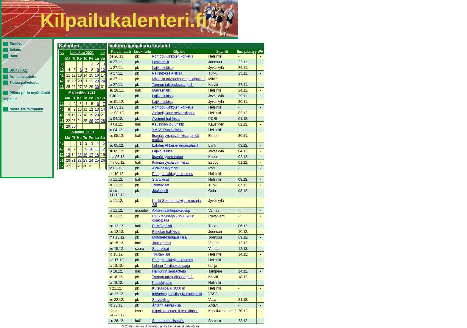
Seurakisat (160, 249)
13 (97, 109)
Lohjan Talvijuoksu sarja (171, 266)
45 (61, 109)
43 (61, 87)
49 (61, 149)
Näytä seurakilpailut (26, 109)
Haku (14, 56)
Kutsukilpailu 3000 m (168, 288)
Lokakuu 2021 (82, 53)
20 (97, 115)
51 (61, 160)
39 (61, 64)
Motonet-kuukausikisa (169, 237)
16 (97, 75)
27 (97, 121)
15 (80, 155)
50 (61, 155)
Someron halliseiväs (168, 321)
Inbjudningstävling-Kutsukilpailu (177, 294)
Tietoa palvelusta (24, 83)
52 (61, 166)
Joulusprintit (161, 243)
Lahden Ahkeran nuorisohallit (175, 145)
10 (103, 70)
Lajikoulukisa (162, 68)
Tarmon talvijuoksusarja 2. (173, 277)
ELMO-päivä (162, 226)
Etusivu (16, 44)
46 (61, 115)
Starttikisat (160, 179)
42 (61, 81)
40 (61, 70)
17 (91, 155)
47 (61, 121)
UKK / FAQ (19, 70)
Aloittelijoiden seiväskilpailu (173, 113)
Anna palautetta (23, 77)
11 (97, 149)
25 (97, 160)
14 (103, 109)
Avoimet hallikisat (166, 119)
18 (97, 155)
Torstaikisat (161, 254)
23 (97, 81)
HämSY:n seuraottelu (169, 271)
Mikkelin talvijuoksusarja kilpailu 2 (179, 79)
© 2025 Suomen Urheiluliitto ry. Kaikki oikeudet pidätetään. (161, 326)
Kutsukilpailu (162, 283)
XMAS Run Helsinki (167, 130)
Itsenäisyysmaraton (167, 157)
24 (103, 81)
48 (61, 126)
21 (73, 160)
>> (103, 53)
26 (91, 121)
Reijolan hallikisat (166, 232)
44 (61, 104)
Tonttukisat (160, 185)
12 (103, 149)
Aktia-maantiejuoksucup (171, 210)
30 (97, 87)
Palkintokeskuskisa (167, 73)
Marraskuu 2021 (82, 92)
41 (61, 75)
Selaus (15, 50)
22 (80, 160)
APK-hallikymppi (165, 168)
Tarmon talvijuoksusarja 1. (173, 85)
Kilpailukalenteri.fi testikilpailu (175, 311)
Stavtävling (161, 300)
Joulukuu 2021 (81, 132)
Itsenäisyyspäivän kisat (170, 162)
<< (62, 53)
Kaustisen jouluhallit (168, 124)
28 (103, 121)
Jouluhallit (160, 191)
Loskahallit (160, 62)
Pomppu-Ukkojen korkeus (172, 56)
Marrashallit (161, 90)
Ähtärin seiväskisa (166, 305)
